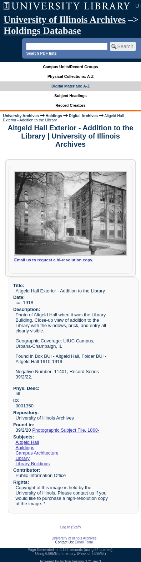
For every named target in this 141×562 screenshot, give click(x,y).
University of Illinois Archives (65, 19)
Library (22, 458)
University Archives (21, 116)
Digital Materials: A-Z (70, 86)
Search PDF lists (41, 53)
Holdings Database (42, 30)
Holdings (54, 116)
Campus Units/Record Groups (70, 67)
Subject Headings (70, 96)
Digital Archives (83, 116)
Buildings (24, 447)
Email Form (84, 542)
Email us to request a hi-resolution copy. (53, 260)
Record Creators (70, 105)
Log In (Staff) (70, 527)
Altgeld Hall (27, 442)
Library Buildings (32, 463)
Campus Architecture (36, 453)
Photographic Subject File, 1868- (65, 430)
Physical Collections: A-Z (70, 76)
